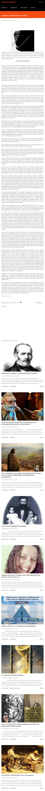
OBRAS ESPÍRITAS (23, 7)
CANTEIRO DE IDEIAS (8, 2)
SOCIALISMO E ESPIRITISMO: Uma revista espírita (17, 775)
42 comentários (12, 590)
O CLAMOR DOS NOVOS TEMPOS (12, 675)
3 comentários (12, 386)
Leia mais (42, 386)
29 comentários (12, 539)
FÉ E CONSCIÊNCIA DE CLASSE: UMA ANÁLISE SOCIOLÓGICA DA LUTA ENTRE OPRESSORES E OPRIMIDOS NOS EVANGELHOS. (21, 475)
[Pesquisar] (40, 2)
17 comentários (12, 739)
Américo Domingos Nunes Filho (12, 302)
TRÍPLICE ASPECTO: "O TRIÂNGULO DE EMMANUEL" (18, 626)
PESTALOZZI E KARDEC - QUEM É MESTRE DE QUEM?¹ (19, 373)
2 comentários (12, 639)
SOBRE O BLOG (4, 7)
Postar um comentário (14, 688)
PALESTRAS (32, 7)
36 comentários (12, 788)
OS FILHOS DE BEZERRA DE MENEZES (13, 526)
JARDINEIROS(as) (13, 7)
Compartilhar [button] (39, 302)
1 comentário (12, 437)
